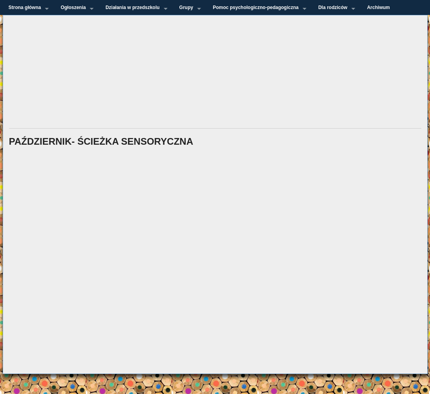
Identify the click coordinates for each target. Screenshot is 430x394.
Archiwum (378, 7)
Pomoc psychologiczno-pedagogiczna (256, 7)
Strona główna (25, 7)
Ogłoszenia (73, 7)
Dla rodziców (332, 7)
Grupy (186, 7)
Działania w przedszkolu (132, 7)
